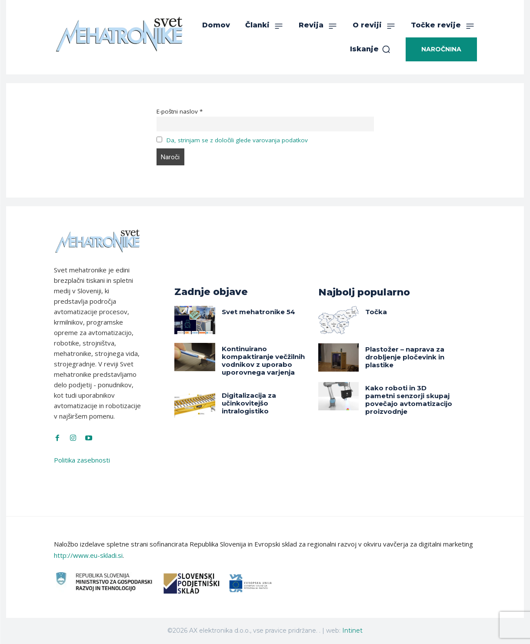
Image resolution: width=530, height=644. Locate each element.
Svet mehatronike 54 (258, 312)
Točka (376, 312)
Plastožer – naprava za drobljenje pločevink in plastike (404, 357)
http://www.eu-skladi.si (88, 555)
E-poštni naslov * (180, 111)
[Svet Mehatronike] (119, 34)
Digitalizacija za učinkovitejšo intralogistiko (249, 403)
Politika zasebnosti (82, 460)
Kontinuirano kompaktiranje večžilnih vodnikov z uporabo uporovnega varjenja (263, 360)
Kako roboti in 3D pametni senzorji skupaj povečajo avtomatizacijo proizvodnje (408, 400)
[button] (370, 49)
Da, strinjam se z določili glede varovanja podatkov (237, 140)
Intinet (352, 630)
